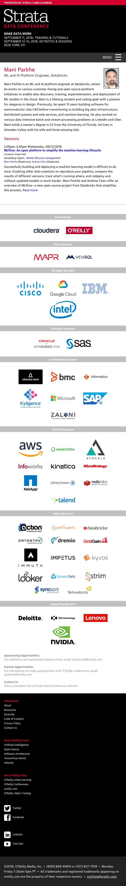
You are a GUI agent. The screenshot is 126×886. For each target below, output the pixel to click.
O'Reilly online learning (17, 779)
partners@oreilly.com (18, 674)
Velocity (9, 762)
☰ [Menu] (118, 56)
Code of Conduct (14, 718)
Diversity (9, 714)
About (7, 705)
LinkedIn (13, 834)
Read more (30, 190)
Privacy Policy (12, 723)
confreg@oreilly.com (102, 876)
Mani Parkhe (10, 161)
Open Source (11, 749)
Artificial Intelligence (16, 744)
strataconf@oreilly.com (87, 659)
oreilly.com (10, 788)
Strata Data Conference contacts (56, 685)
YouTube (13, 843)
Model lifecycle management (43, 158)
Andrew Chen (39, 161)
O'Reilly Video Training (17, 793)
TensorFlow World (15, 758)
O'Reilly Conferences (16, 784)
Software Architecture (17, 753)
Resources (10, 709)
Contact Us (10, 727)
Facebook (14, 817)
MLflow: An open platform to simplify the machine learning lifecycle (52, 150)
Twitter (12, 808)
